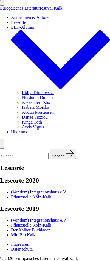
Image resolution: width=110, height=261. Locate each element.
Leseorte (18, 22)
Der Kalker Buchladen (30, 230)
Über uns (19, 132)
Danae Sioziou (35, 117)
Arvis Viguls (33, 127)
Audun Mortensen (38, 112)
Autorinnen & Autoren (31, 17)
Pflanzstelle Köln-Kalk (31, 197)
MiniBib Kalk (23, 235)
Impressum (20, 244)
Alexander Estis (36, 102)
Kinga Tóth (32, 122)
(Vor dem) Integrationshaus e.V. (39, 192)
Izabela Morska (35, 107)
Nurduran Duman (37, 97)
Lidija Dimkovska (38, 92)
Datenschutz (22, 249)
